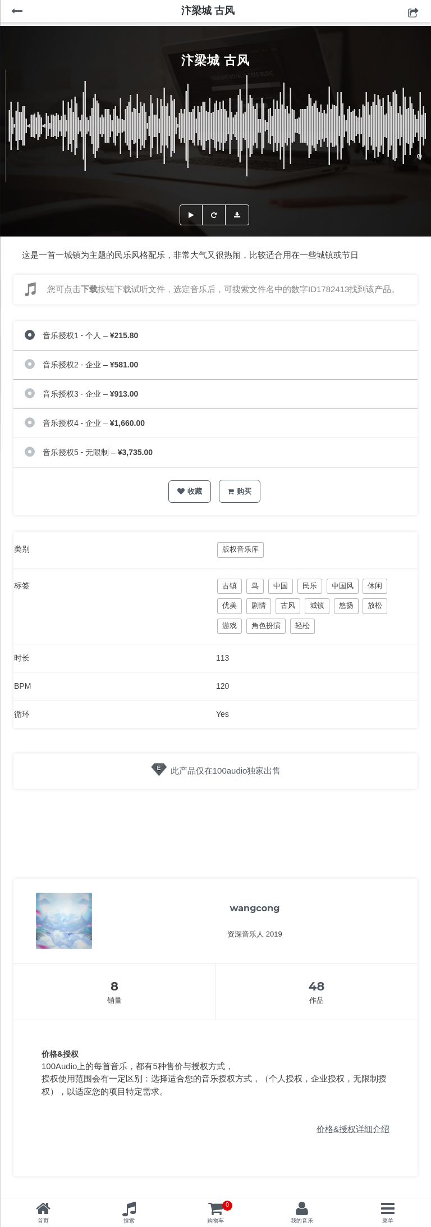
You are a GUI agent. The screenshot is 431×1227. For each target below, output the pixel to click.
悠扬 (346, 605)
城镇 (317, 605)
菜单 (387, 1220)
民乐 (309, 585)
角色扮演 (266, 625)
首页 (43, 1220)
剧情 (258, 605)
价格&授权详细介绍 (353, 1129)
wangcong (255, 908)
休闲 (375, 585)
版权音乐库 (240, 549)
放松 (375, 605)
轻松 (302, 625)
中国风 (343, 585)
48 (317, 986)
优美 (229, 605)
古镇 (229, 585)
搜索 (129, 1220)
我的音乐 (302, 1220)
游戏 (229, 625)
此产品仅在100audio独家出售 (226, 770)
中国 (280, 585)
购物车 (219, 1212)
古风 (288, 605)
